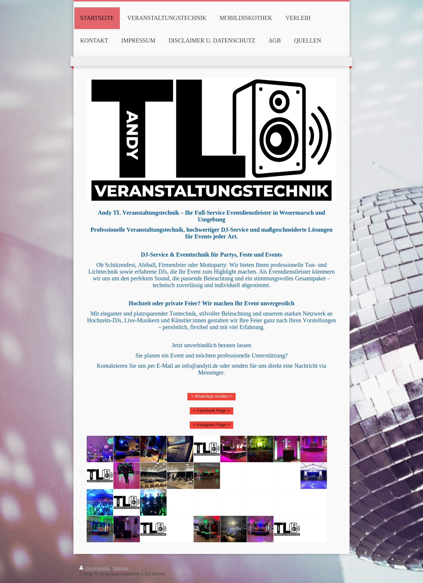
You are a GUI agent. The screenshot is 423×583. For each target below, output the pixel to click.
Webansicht (333, 568)
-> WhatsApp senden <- (211, 396)
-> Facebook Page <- (211, 410)
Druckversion (95, 568)
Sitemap (120, 568)
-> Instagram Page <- (211, 424)
